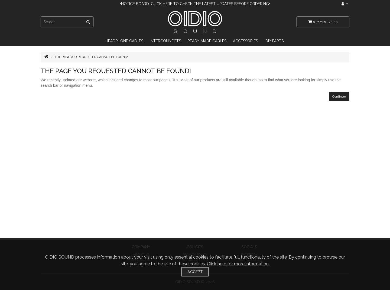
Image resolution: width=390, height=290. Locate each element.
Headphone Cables (124, 41)
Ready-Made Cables (206, 41)
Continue (339, 96)
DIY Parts (274, 41)
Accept (195, 271)
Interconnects (165, 41)
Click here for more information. (238, 263)
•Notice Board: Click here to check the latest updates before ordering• (195, 4)
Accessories (245, 41)
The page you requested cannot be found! (91, 57)
